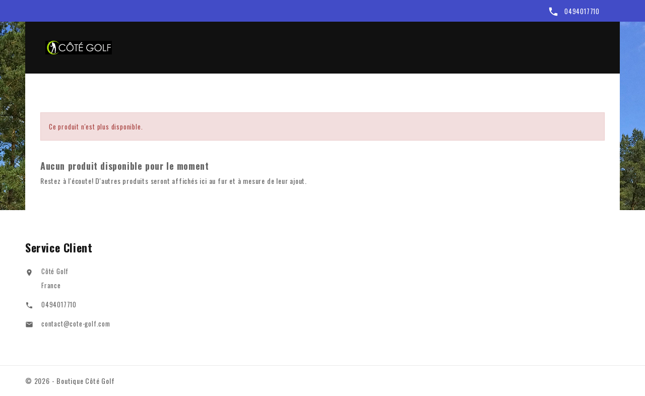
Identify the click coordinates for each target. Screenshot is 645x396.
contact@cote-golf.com (75, 325)
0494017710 (582, 11)
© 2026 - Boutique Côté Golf (70, 380)
